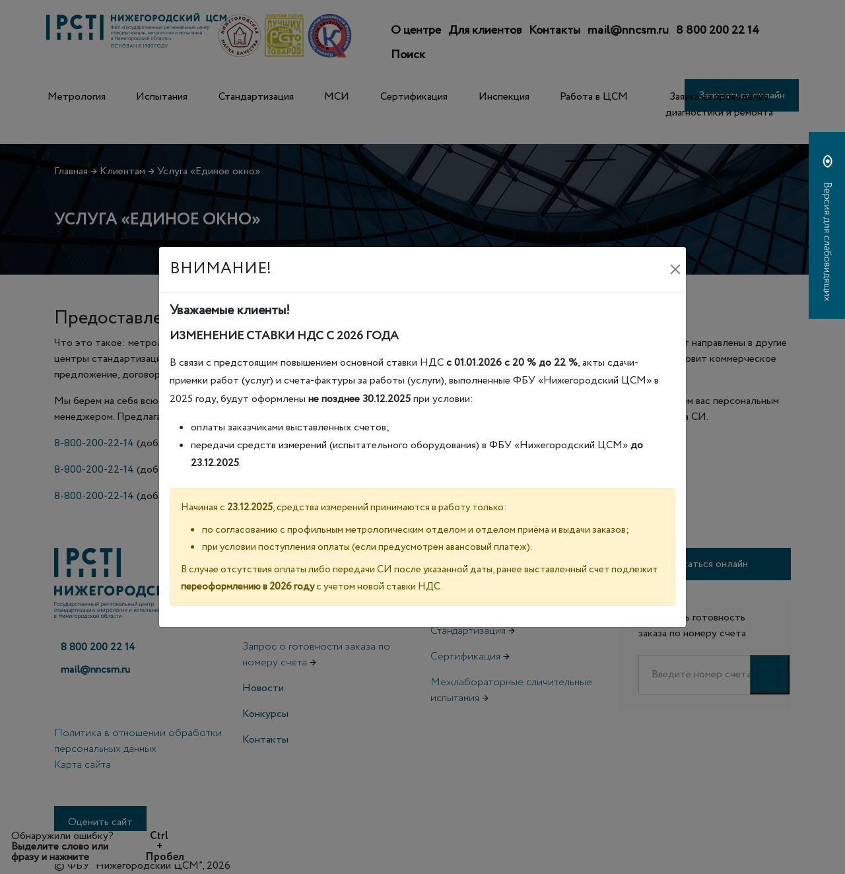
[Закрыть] (675, 269)
